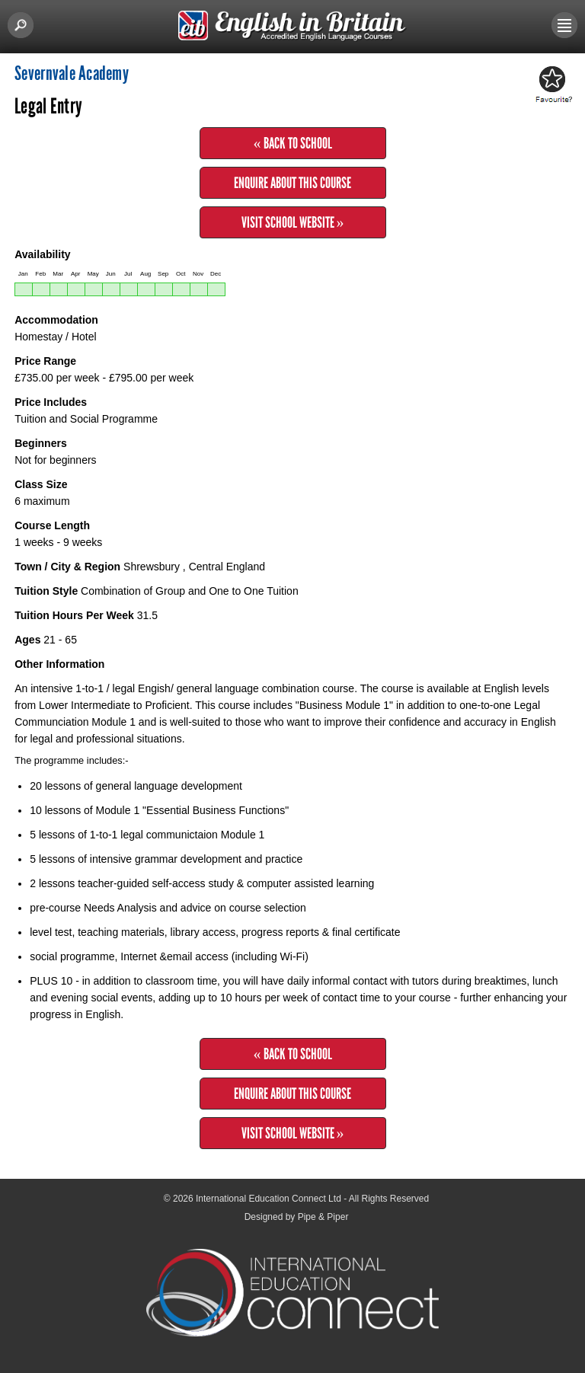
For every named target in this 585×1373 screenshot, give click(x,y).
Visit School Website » (292, 222)
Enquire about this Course (292, 183)
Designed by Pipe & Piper (297, 1217)
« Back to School (293, 143)
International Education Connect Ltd (268, 1198)
